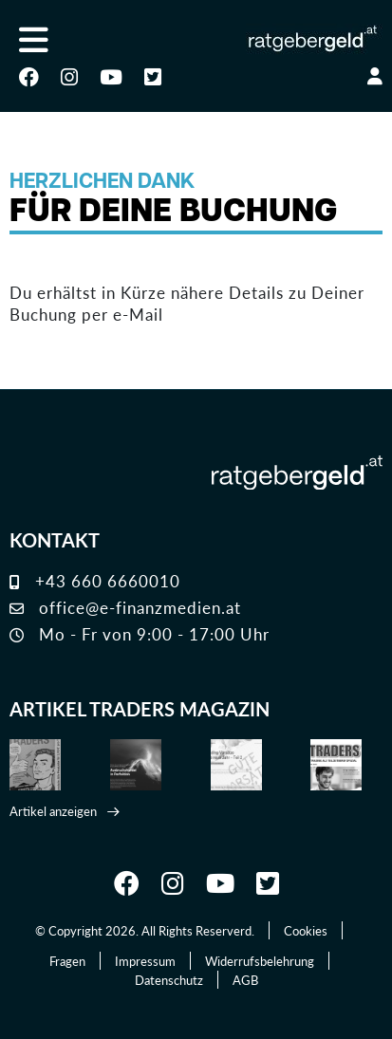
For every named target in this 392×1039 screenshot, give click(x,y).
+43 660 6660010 (94, 580)
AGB (245, 980)
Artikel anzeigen (53, 811)
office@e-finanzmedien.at (125, 607)
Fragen (67, 961)
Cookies (305, 930)
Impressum (145, 961)
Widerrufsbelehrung (259, 961)
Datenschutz (169, 980)
